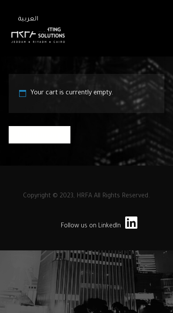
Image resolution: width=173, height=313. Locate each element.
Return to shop (39, 134)
